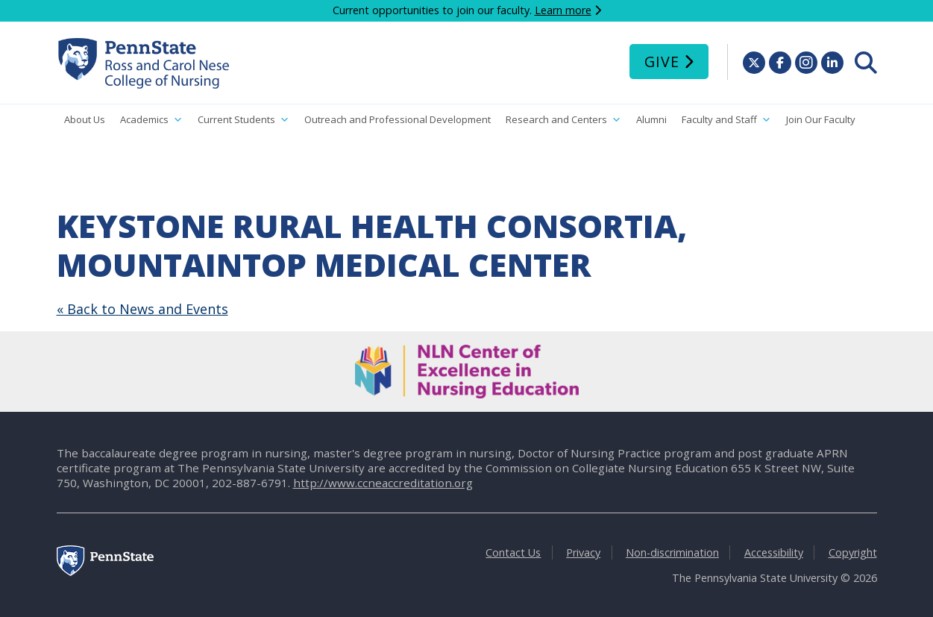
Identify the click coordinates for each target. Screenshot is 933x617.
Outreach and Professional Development (397, 119)
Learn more (563, 10)
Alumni (651, 119)
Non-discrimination (672, 552)
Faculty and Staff (726, 119)
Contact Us (513, 552)
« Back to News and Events (142, 309)
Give (661, 61)
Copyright (853, 552)
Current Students (243, 119)
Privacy (583, 552)
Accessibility (773, 552)
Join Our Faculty (820, 119)
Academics (151, 119)
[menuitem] (866, 62)
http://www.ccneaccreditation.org (383, 482)
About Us (84, 119)
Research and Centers (563, 119)
